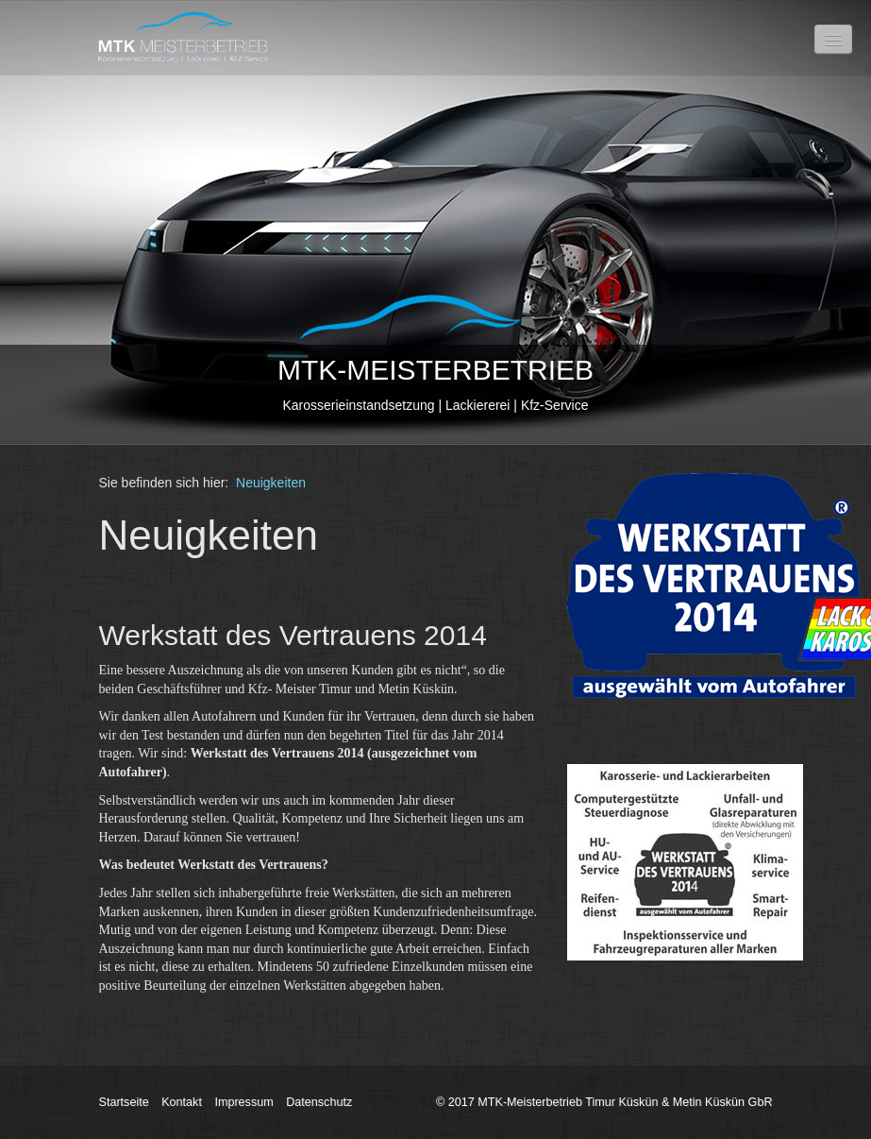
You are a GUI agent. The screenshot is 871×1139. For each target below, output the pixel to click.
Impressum (243, 1102)
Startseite (124, 1102)
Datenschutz (319, 1102)
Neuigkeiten (271, 482)
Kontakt (181, 1102)
